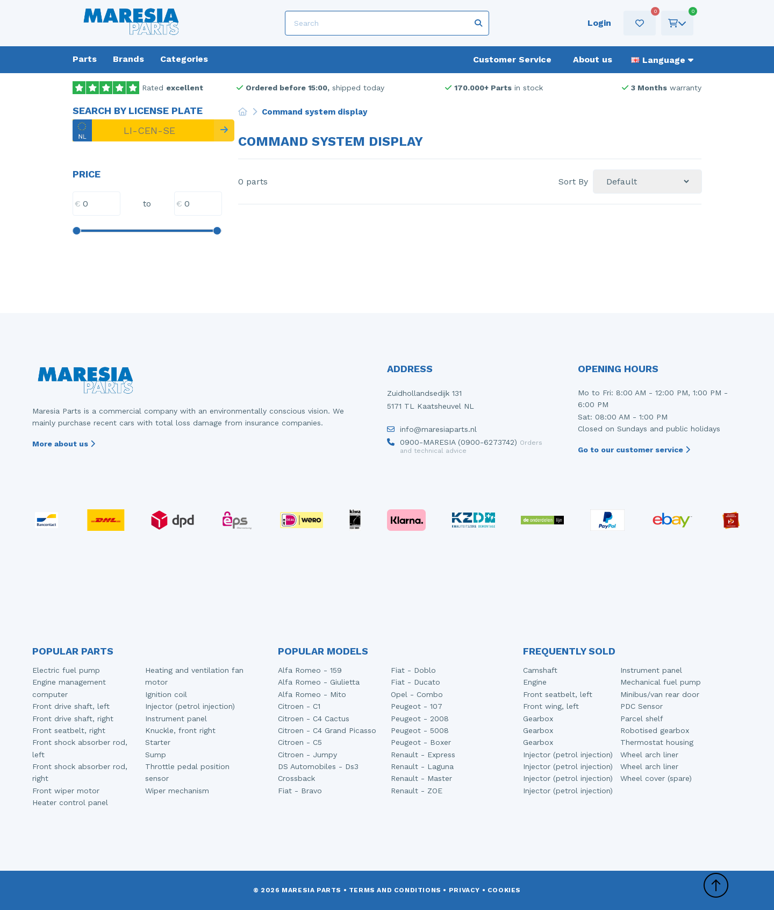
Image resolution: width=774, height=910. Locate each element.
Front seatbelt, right (68, 730)
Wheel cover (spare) (656, 778)
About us (592, 59)
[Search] (387, 23)
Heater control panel (70, 802)
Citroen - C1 (299, 706)
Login (599, 23)
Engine (535, 682)
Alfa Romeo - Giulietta (319, 682)
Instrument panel (176, 718)
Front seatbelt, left (557, 694)
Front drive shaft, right (72, 718)
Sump (155, 754)
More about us (63, 443)
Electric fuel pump (66, 670)
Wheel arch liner (649, 754)
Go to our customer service (634, 449)
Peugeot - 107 (416, 706)
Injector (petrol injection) (190, 706)
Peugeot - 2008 (420, 718)
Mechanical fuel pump (660, 682)
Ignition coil (166, 694)
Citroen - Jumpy (307, 754)
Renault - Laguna (422, 766)
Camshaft (540, 670)
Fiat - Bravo (300, 790)
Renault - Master (421, 778)
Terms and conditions (395, 890)
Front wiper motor (65, 790)
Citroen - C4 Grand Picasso (327, 730)
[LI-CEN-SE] (143, 130)
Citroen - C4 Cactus (313, 718)
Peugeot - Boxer (421, 742)
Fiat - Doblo (413, 670)
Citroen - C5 (300, 742)
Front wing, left (551, 706)
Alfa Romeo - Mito (312, 694)
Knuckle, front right (180, 730)
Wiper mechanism (177, 790)
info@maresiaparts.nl (432, 431)
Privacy (464, 890)
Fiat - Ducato (415, 682)
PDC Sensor (641, 706)
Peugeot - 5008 (420, 730)
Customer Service (512, 59)
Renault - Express (423, 754)
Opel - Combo (417, 694)
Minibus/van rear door (659, 694)
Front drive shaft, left (71, 706)
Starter (157, 742)
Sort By (573, 181)
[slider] (76, 230)
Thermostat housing (656, 742)
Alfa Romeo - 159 (310, 670)
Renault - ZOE (416, 790)
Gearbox (538, 718)
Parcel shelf (641, 718)
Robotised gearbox (654, 730)
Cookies (504, 890)
